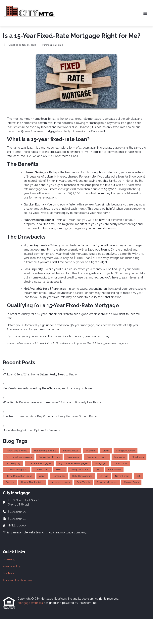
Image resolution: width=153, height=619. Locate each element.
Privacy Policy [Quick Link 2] (12, 566)
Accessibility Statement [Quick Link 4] (17, 580)
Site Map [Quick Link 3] (8, 573)
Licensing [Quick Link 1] (9, 559)
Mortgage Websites (31, 602)
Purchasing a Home (52, 44)
